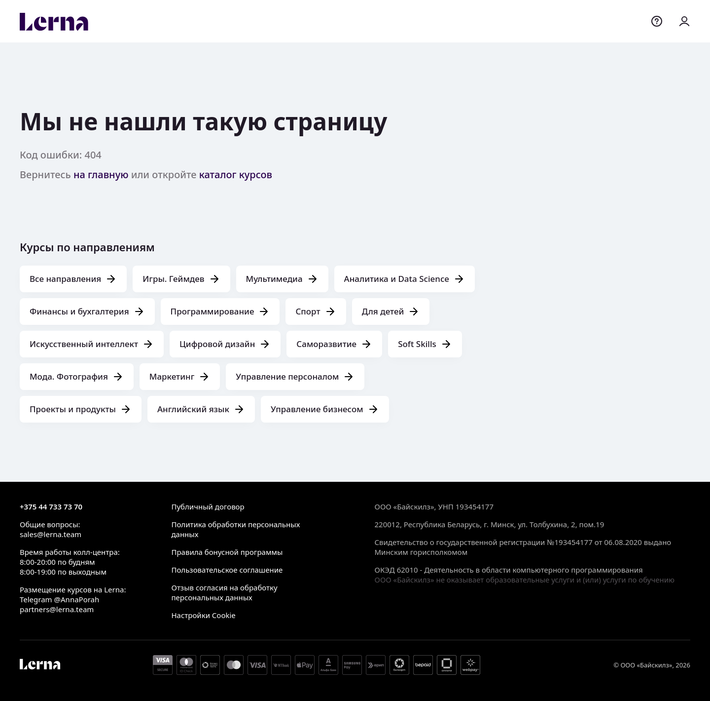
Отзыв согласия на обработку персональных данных (224, 592)
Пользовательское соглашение (227, 570)
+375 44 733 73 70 (51, 506)
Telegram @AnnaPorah (59, 599)
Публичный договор (207, 506)
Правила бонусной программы (227, 552)
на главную (101, 174)
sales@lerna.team (50, 534)
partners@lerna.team (57, 609)
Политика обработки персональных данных (235, 529)
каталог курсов (235, 174)
